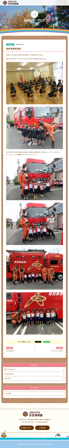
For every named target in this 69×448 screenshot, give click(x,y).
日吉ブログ (10, 44)
